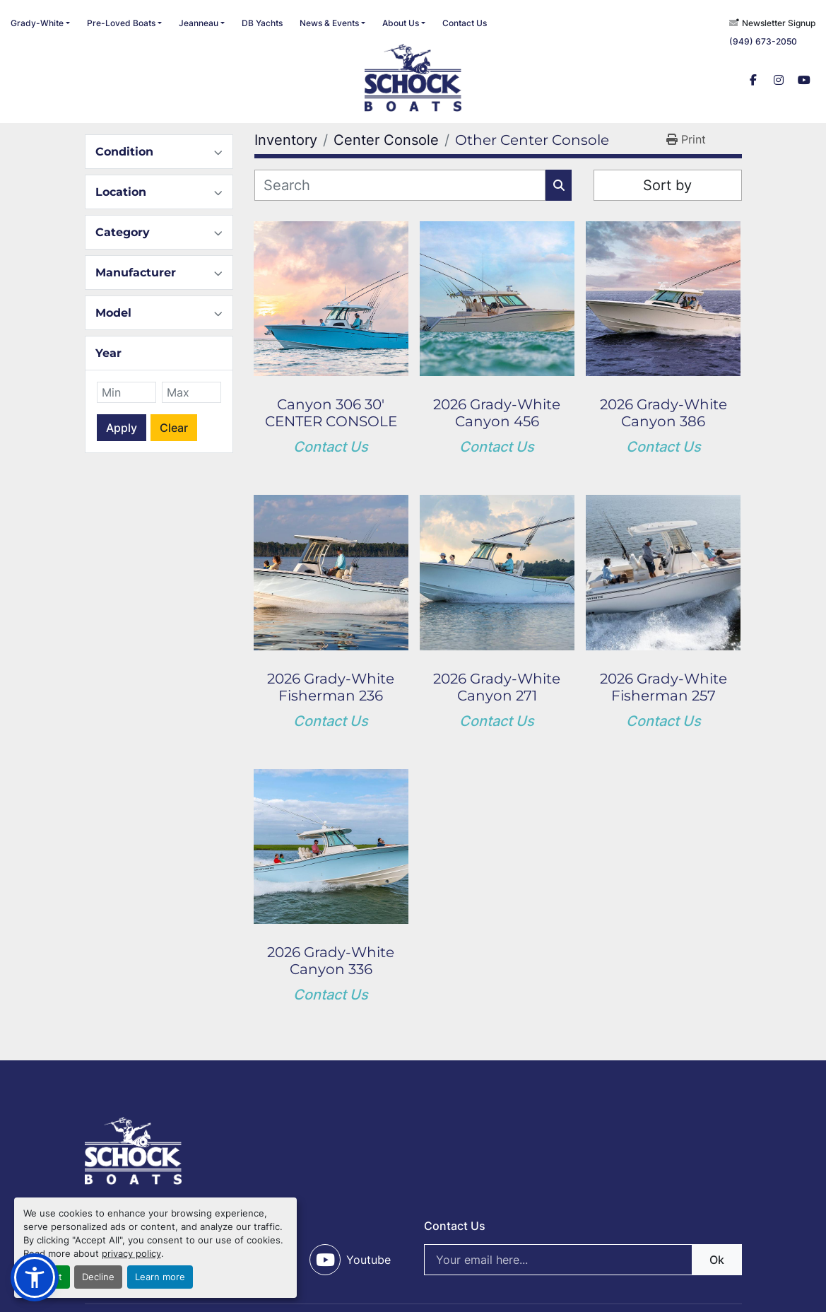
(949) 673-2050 (763, 41)
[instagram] (778, 80)
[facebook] (753, 80)
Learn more (160, 1277)
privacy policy (131, 1253)
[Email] (583, 1259)
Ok (716, 1260)
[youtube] (804, 80)
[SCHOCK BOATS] (133, 1149)
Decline (98, 1277)
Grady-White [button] (37, 23)
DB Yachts (262, 23)
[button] (124, 23)
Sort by (667, 185)
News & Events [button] (329, 23)
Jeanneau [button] (198, 23)
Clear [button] (174, 428)
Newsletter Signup (778, 23)
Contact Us (464, 23)
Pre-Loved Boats (121, 23)
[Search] (400, 185)
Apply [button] (121, 428)
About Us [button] (400, 23)
